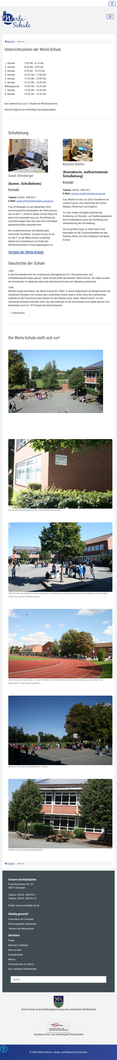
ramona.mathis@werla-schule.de (88, 193)
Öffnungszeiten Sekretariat (22, 923)
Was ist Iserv (14, 950)
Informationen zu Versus (21, 964)
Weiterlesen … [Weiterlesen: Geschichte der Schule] (19, 312)
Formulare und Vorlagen (20, 919)
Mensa (11, 959)
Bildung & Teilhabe (18, 945)
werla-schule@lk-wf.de (27, 905)
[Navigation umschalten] (112, 3)
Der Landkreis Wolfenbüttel (22, 969)
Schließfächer (15, 954)
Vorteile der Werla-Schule (26, 252)
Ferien (11, 940)
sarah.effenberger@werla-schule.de (34, 201)
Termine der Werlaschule (21, 928)
